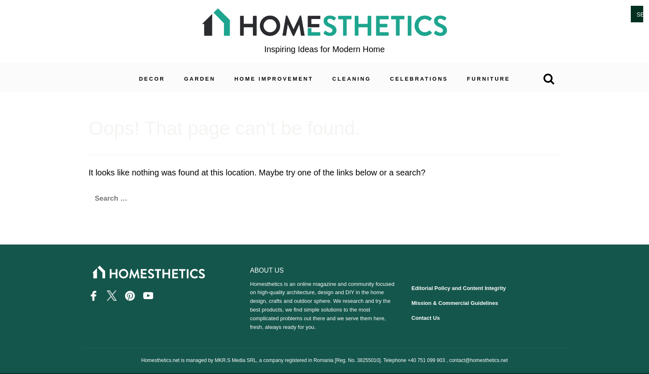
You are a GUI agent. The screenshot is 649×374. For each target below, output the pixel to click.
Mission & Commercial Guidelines (454, 303)
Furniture (488, 79)
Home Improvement (273, 79)
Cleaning (351, 79)
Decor (152, 79)
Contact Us (425, 318)
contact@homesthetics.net (478, 360)
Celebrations (419, 79)
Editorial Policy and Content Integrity (458, 288)
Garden (200, 79)
